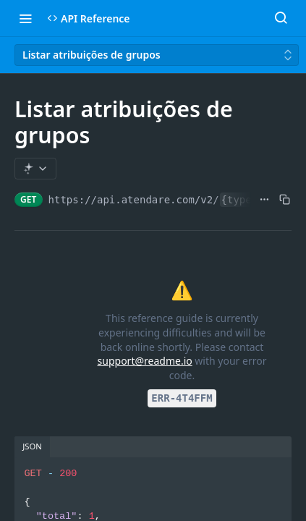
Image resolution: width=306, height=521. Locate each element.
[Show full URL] (264, 199)
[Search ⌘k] (281, 18)
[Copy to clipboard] (285, 199)
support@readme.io (145, 361)
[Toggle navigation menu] (25, 18)
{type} (239, 200)
